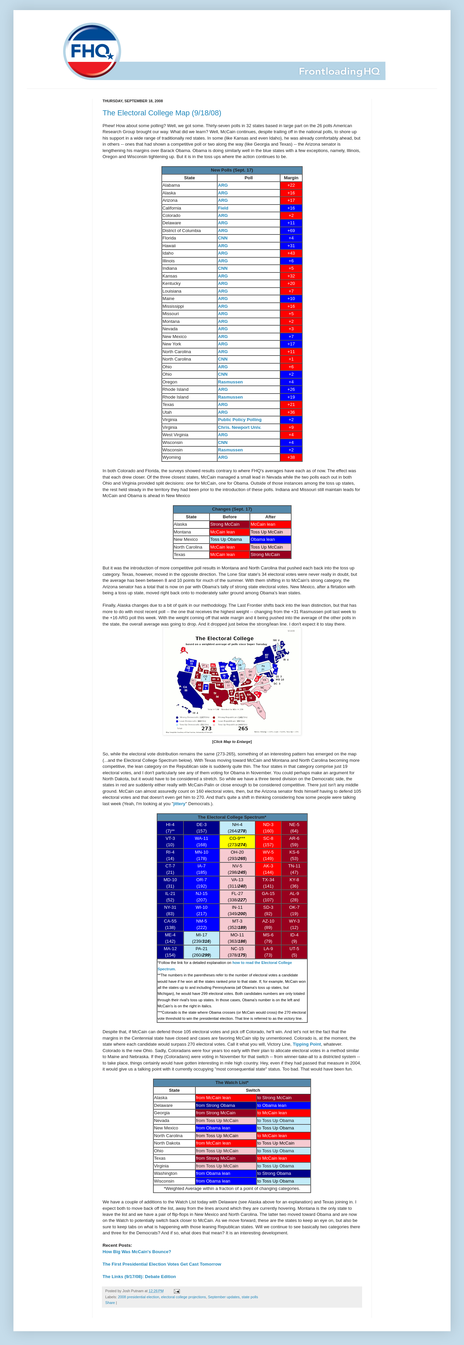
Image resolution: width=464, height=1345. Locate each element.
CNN (223, 237)
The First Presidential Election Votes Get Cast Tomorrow (162, 1264)
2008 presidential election (138, 1297)
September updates (224, 1297)
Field (223, 208)
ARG (223, 185)
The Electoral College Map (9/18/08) (162, 113)
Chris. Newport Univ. (239, 427)
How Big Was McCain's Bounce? (137, 1251)
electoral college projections (183, 1297)
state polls (250, 1297)
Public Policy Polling (240, 419)
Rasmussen (230, 381)
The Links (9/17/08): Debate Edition (139, 1276)
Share (110, 1303)
